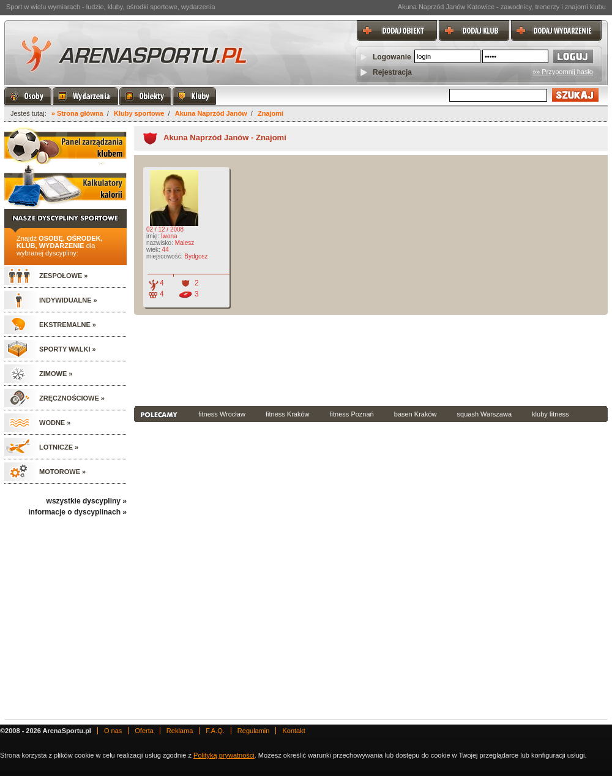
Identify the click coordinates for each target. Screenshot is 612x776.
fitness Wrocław (221, 414)
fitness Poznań (352, 414)
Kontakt (293, 730)
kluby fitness (550, 414)
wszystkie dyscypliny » (87, 501)
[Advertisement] (201, 359)
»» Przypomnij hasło (562, 71)
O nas (113, 730)
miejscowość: (164, 256)
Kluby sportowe (139, 113)
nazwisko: (159, 242)
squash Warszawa (484, 414)
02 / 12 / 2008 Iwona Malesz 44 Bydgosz (176, 234)
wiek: (153, 249)
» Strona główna (77, 113)
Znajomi (270, 113)
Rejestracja (392, 72)
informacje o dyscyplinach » (77, 512)
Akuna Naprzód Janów (211, 113)
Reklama (179, 730)
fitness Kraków (288, 414)
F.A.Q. (215, 730)
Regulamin (253, 730)
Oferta (144, 730)
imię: (152, 236)
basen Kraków (415, 414)
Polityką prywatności (224, 755)
